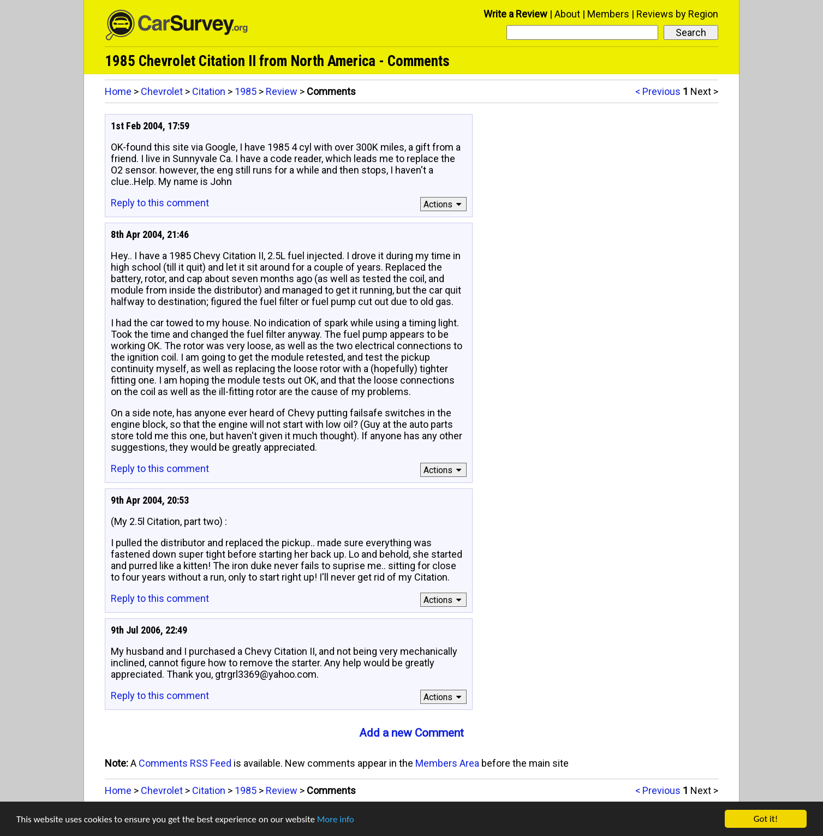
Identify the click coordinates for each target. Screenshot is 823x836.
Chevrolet (162, 91)
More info (335, 819)
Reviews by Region (677, 14)
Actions (444, 204)
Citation (208, 91)
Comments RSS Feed (185, 763)
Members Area (447, 763)
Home (118, 91)
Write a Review (515, 14)
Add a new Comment (411, 732)
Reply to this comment (160, 202)
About (567, 14)
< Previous (658, 91)
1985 (246, 91)
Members (608, 14)
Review (281, 91)
